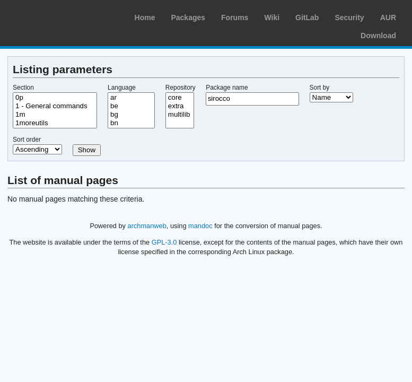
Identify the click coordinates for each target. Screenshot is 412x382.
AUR (388, 17)
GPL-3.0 (164, 242)
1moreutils (55, 123)
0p (55, 97)
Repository (180, 87)
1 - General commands (55, 106)
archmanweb (147, 226)
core (180, 97)
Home (145, 17)
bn (131, 123)
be (131, 106)
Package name (227, 87)
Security (349, 17)
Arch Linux (58, 16)
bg (131, 114)
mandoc (200, 226)
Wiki (271, 17)
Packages (188, 17)
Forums (234, 17)
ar (131, 97)
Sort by (320, 87)
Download (378, 35)
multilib (180, 114)
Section (23, 87)
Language (122, 87)
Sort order (27, 139)
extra (180, 106)
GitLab (307, 17)
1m (55, 114)
